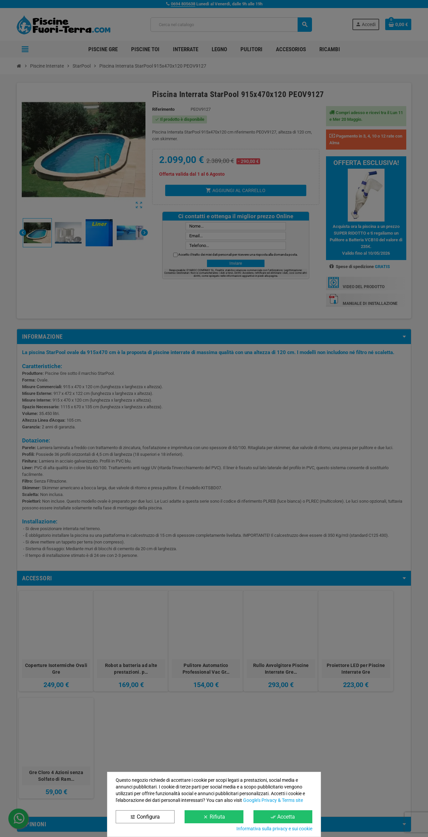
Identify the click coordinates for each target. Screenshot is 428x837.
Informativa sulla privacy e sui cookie (274, 828)
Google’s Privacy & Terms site (273, 800)
